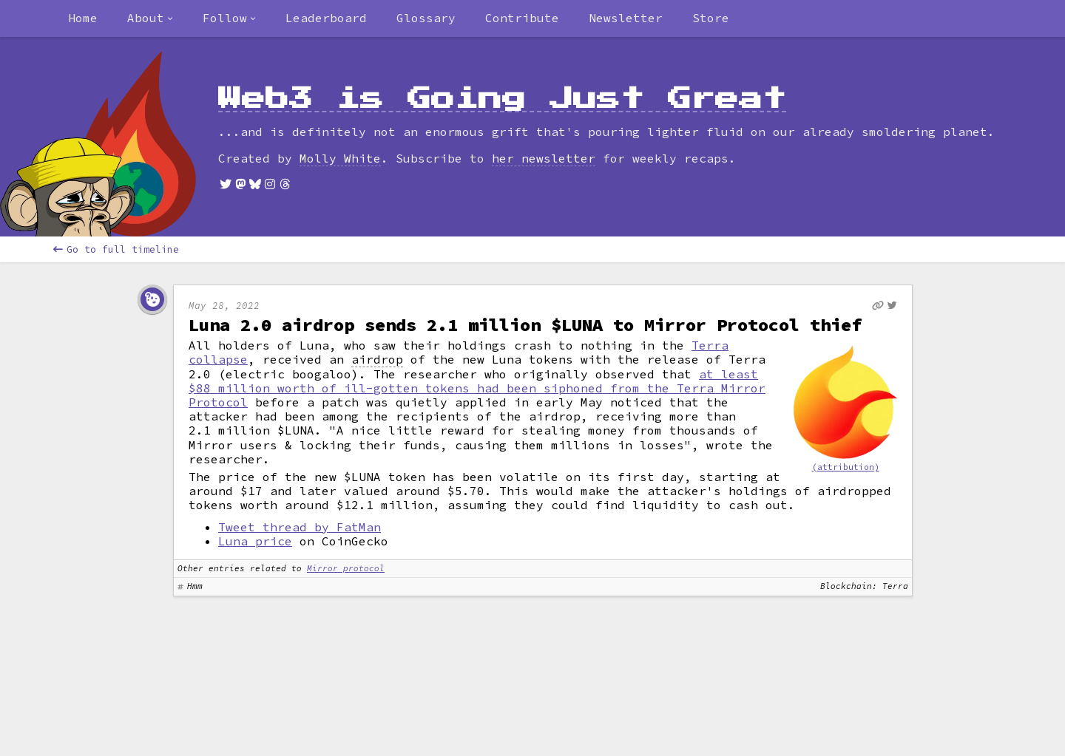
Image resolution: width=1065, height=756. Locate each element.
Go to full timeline (116, 249)
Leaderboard (326, 17)
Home (83, 17)
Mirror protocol (346, 568)
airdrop (377, 360)
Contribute (522, 17)
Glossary (426, 17)
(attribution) (845, 467)
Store (710, 17)
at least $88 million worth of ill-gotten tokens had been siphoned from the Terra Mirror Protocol (477, 388)
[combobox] (150, 18)
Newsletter (626, 17)
